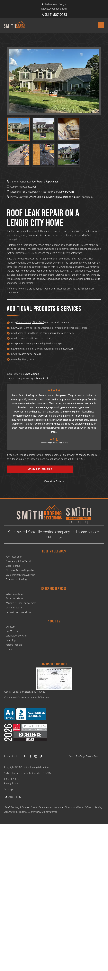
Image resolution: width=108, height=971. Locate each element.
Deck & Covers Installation (19, 612)
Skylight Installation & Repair (20, 575)
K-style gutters (60, 279)
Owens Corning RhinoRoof (30, 322)
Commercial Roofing (16, 579)
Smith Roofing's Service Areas (84, 756)
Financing (11, 640)
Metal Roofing (13, 566)
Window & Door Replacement (21, 603)
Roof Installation (14, 557)
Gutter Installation (15, 598)
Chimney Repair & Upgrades (20, 570)
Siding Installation (15, 594)
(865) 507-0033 (56, 15)
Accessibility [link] (12, 797)
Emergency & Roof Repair (18, 561)
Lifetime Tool (23, 338)
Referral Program (14, 645)
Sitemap (8, 789)
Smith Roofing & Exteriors (36, 767)
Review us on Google (54, 4)
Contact (10, 649)
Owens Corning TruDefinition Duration (48, 197)
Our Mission (12, 631)
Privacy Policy (11, 783)
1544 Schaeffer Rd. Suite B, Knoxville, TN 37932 (27, 773)
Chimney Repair (14, 607)
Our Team (10, 627)
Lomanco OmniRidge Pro (29, 333)
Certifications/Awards (17, 636)
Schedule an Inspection (40, 469)
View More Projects (54, 481)
